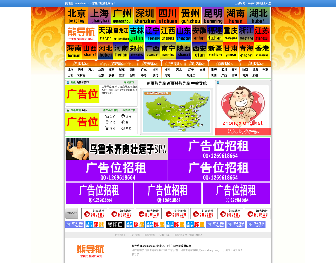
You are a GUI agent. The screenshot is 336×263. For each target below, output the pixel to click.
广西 (224, 75)
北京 (70, 69)
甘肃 (255, 69)
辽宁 (191, 69)
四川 (224, 69)
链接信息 (164, 234)
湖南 (167, 69)
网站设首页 (180, 234)
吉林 (202, 69)
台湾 (132, 75)
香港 (144, 75)
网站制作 (149, 234)
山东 (101, 75)
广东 (144, 69)
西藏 (234, 75)
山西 (70, 75)
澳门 (155, 75)
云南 (234, 69)
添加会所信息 (110, 110)
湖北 (179, 69)
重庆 (214, 69)
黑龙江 (191, 75)
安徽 (111, 75)
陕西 (245, 69)
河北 (91, 69)
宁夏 (265, 69)
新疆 (255, 75)
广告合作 (134, 234)
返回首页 (129, 82)
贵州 (214, 75)
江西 (121, 75)
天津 (81, 69)
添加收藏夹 (195, 234)
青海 (245, 75)
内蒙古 (81, 75)
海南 (155, 69)
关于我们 (119, 234)
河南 (167, 75)
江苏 (111, 69)
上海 (101, 69)
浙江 (121, 69)
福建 (132, 69)
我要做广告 (129, 110)
